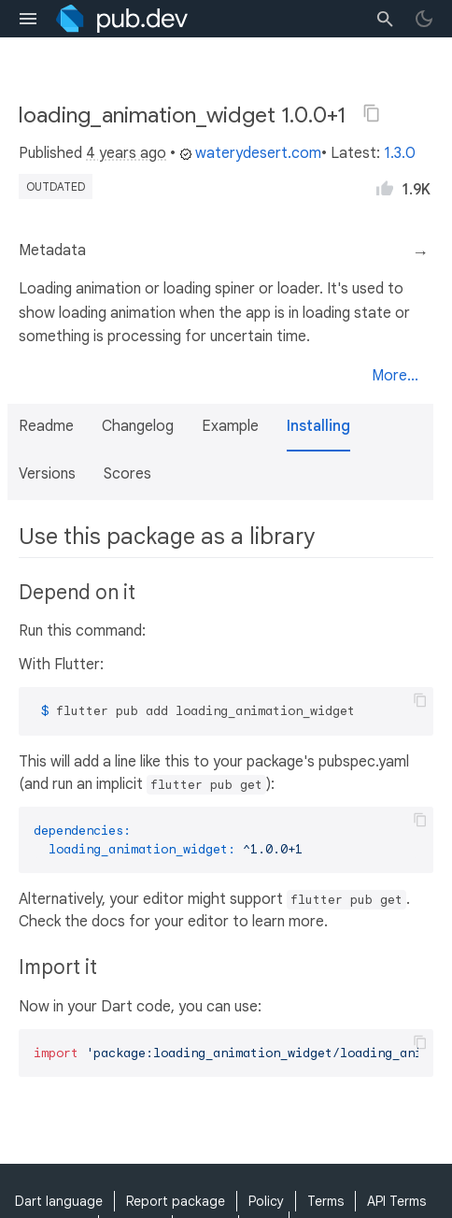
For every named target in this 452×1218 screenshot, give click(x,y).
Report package (175, 1201)
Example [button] (230, 426)
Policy (266, 1201)
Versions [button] (47, 474)
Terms (325, 1201)
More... (395, 375)
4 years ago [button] (126, 153)
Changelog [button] (138, 426)
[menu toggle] (28, 18)
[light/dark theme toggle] (424, 18)
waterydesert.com (250, 153)
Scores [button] (127, 474)
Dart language (59, 1201)
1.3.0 (400, 153)
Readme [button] (46, 426)
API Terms (396, 1201)
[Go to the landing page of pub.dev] (122, 19)
